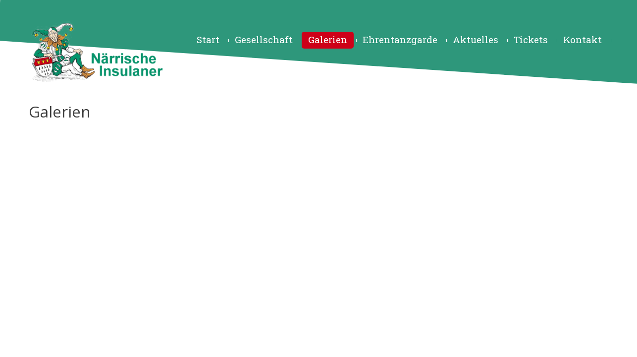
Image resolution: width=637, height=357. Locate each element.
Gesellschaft (264, 39)
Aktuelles (475, 39)
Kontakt (582, 39)
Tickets (531, 39)
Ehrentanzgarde (400, 39)
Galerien (327, 39)
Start (208, 39)
